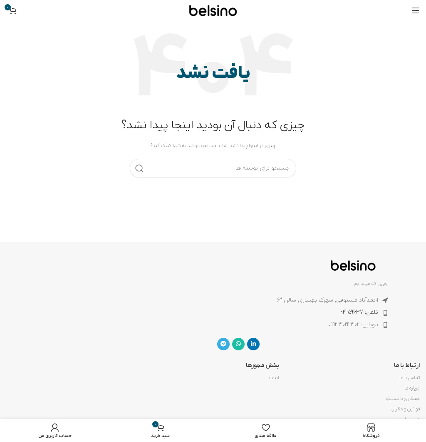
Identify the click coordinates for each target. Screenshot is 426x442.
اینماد (273, 378)
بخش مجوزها (262, 366)
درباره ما (412, 388)
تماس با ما (409, 378)
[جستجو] (213, 168)
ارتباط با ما (407, 366)
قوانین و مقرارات (403, 409)
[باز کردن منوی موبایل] (415, 10)
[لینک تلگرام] (223, 344)
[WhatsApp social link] (238, 344)
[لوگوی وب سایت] (213, 10)
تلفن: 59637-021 (359, 312)
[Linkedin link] (253, 344)
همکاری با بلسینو (403, 398)
